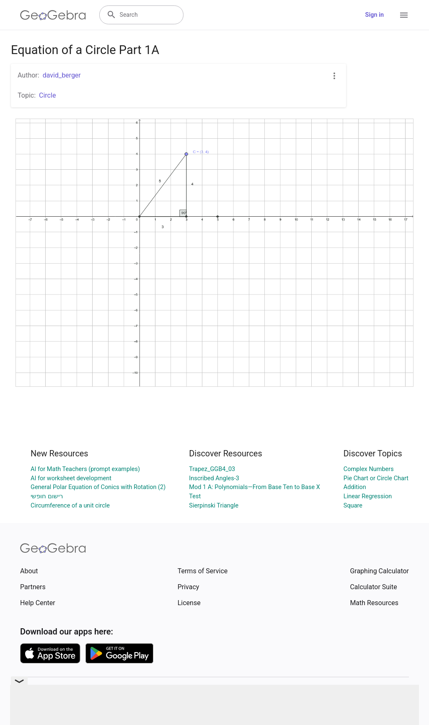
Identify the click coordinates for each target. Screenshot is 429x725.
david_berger (62, 75)
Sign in (374, 14)
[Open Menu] (404, 15)
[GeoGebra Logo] (53, 15)
